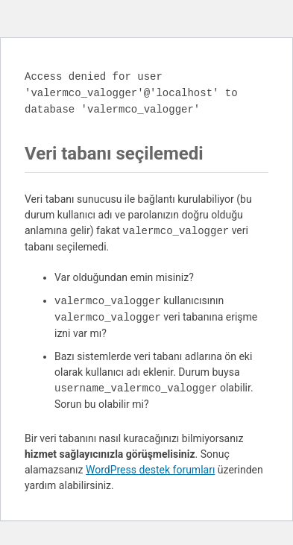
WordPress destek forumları (150, 470)
